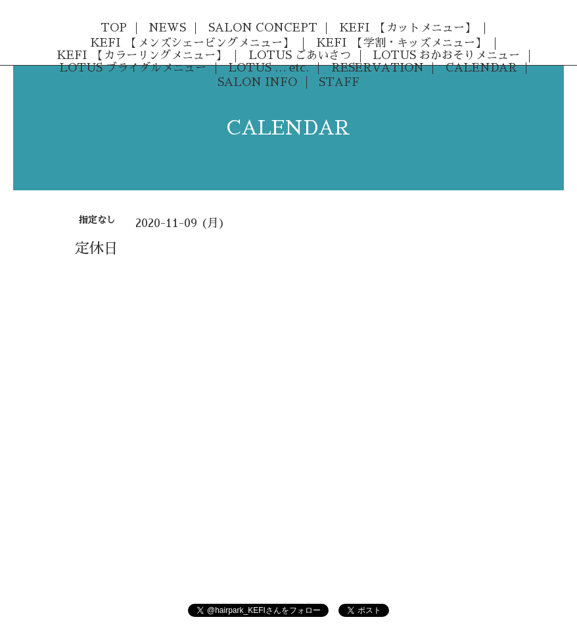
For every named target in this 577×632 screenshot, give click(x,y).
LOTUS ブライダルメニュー (132, 68)
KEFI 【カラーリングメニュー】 (142, 55)
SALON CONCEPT (262, 27)
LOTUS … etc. (268, 68)
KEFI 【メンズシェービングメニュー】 (192, 43)
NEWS (167, 27)
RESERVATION (377, 68)
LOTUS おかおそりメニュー (446, 55)
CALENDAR (481, 68)
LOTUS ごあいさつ (299, 55)
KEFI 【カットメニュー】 (407, 27)
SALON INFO (257, 82)
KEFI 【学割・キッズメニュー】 (401, 43)
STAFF (339, 82)
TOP (114, 27)
